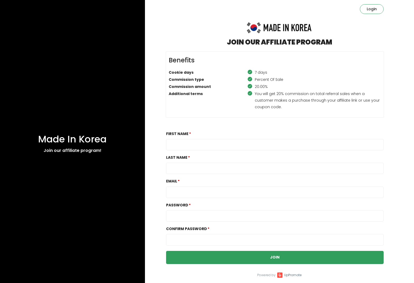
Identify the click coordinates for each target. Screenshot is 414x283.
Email (171, 181)
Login (372, 9)
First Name (177, 133)
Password (177, 205)
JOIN (275, 257)
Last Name (176, 157)
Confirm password (186, 228)
